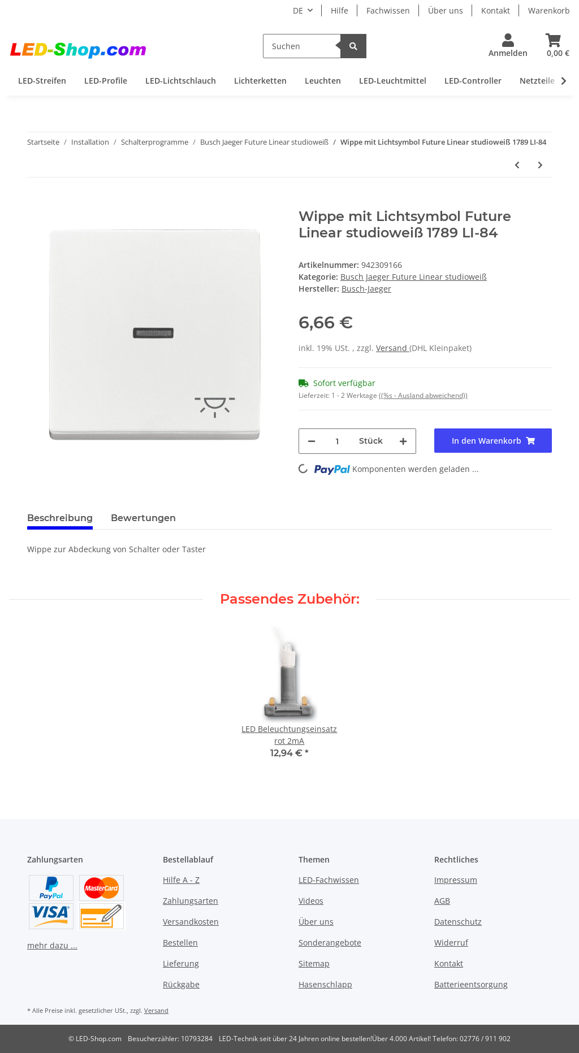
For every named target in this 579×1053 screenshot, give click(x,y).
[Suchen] (302, 46)
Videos (311, 900)
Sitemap (314, 963)
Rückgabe (181, 984)
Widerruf (451, 942)
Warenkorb (549, 10)
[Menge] (337, 441)
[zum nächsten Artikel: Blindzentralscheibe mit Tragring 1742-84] (540, 165)
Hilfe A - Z (181, 879)
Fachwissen (388, 10)
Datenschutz (458, 921)
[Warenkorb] (553, 46)
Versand (392, 348)
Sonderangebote (330, 942)
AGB (442, 900)
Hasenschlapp (325, 984)
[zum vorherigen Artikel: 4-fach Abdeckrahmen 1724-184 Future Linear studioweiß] (517, 165)
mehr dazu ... (52, 945)
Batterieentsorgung (471, 984)
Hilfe (339, 10)
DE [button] (298, 10)
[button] (508, 46)
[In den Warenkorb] (36, 202)
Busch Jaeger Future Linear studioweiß (413, 276)
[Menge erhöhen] (403, 441)
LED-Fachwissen (329, 879)
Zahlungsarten (190, 900)
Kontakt (495, 10)
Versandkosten (191, 921)
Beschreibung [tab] (60, 518)
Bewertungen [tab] (143, 518)
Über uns (445, 10)
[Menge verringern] (311, 441)
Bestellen (180, 942)
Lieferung (181, 963)
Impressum (455, 879)
